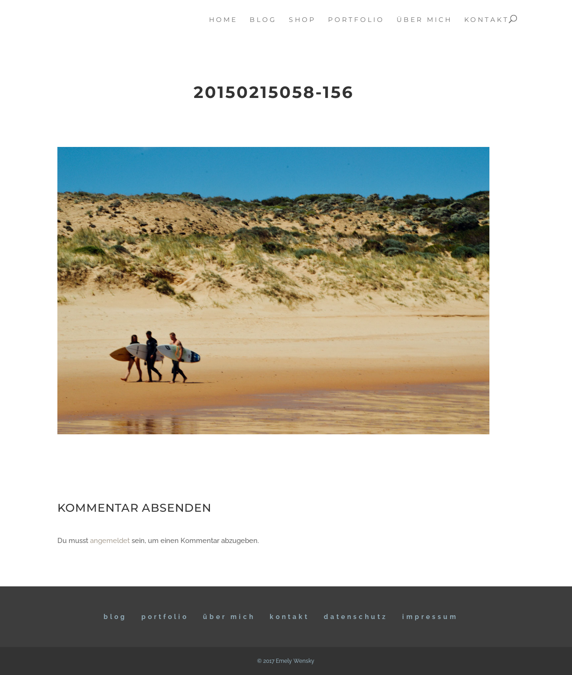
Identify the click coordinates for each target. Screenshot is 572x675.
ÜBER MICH (229, 616)
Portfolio (164, 616)
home (223, 20)
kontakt (486, 20)
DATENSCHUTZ (356, 616)
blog (263, 20)
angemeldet (110, 540)
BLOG (115, 616)
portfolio (356, 20)
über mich (424, 20)
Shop (302, 20)
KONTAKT (289, 616)
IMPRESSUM (430, 616)
